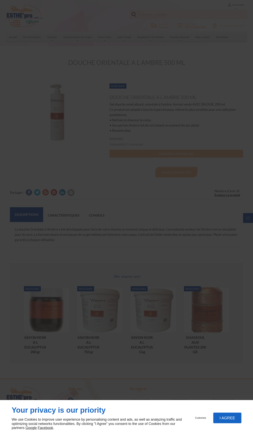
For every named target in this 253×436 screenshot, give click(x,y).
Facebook (45, 428)
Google (31, 428)
